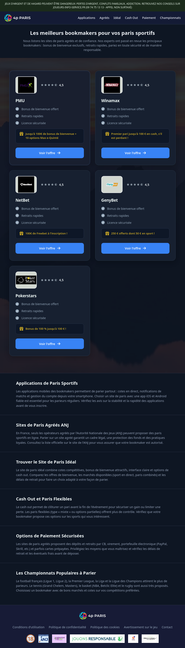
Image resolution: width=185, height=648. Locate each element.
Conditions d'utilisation (29, 627)
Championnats (170, 18)
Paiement (149, 18)
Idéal (117, 18)
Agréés (104, 18)
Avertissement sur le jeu (140, 627)
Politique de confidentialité (67, 627)
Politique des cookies (105, 627)
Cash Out (131, 18)
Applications (86, 18)
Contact (167, 627)
